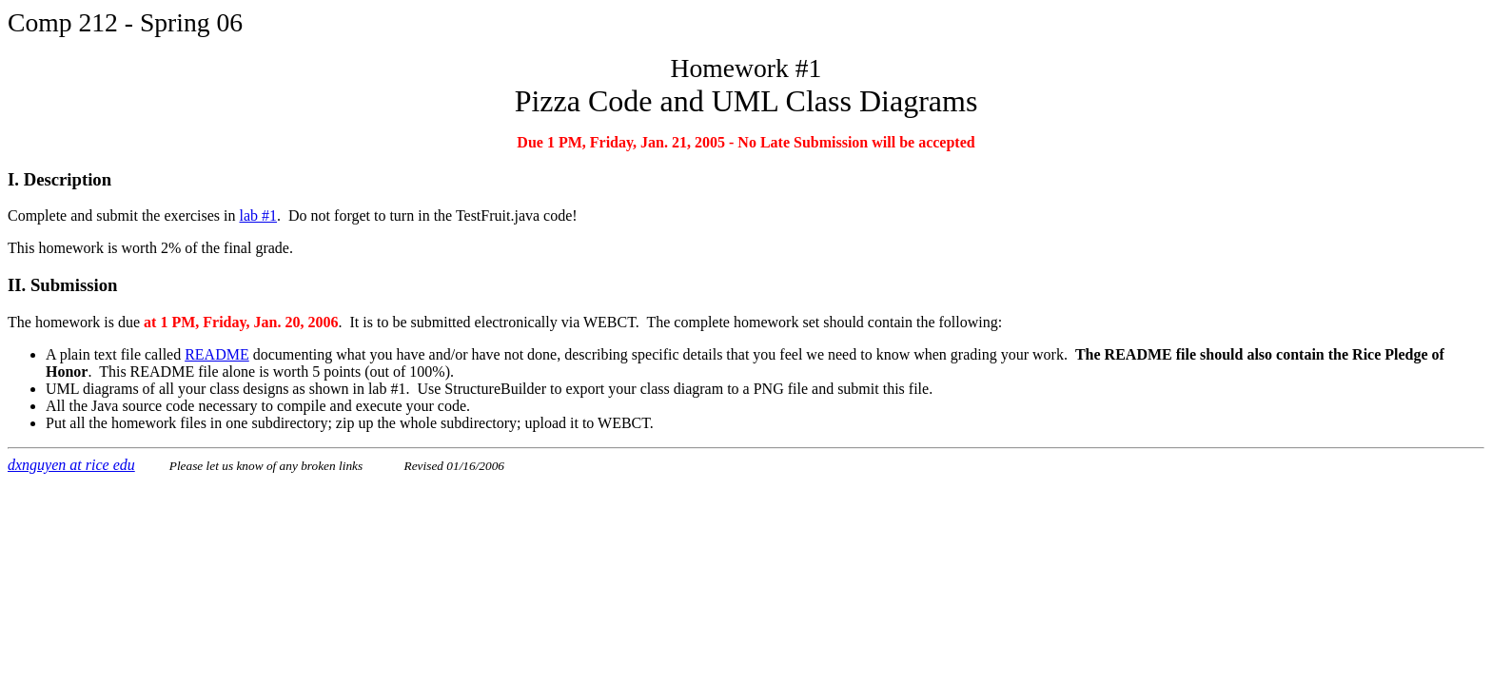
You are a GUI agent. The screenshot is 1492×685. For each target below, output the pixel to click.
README (217, 354)
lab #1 (259, 215)
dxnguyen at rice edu (71, 465)
